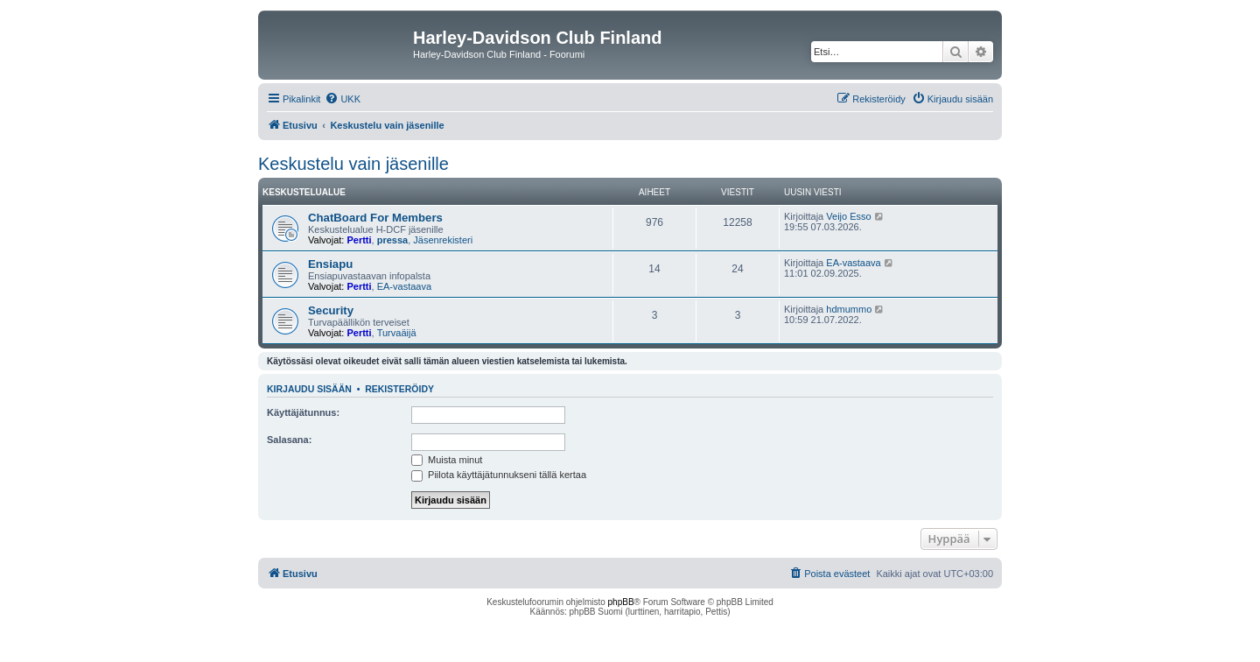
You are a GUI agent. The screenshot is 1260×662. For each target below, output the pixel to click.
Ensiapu (330, 264)
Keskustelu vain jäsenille (353, 163)
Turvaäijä (396, 332)
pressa (392, 240)
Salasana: (289, 439)
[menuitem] (342, 98)
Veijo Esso (848, 216)
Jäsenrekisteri (442, 240)
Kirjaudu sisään (309, 389)
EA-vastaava (404, 286)
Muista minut (446, 459)
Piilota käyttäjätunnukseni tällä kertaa (498, 474)
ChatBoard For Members (375, 217)
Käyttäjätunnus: (303, 412)
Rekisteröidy (399, 389)
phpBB (621, 602)
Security (331, 310)
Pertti (358, 240)
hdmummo (849, 309)
